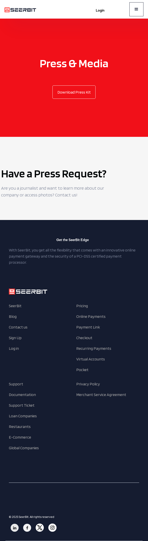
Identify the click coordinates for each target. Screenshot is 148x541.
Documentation (22, 394)
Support (16, 384)
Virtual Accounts (90, 359)
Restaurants (20, 426)
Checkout (84, 337)
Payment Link (88, 327)
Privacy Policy (88, 384)
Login (100, 10)
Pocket (82, 369)
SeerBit (15, 305)
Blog (13, 316)
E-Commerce (20, 437)
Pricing (82, 305)
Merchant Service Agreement (101, 394)
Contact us (18, 327)
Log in (14, 348)
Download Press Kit (74, 92)
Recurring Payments (93, 348)
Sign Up (15, 337)
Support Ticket (22, 405)
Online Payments (91, 316)
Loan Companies (23, 415)
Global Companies (24, 447)
